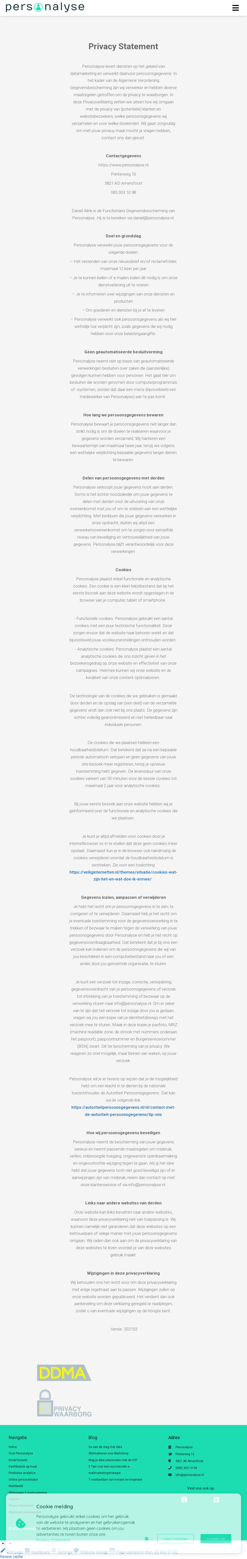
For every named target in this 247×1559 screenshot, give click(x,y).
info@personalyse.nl (190, 1475)
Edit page (12, 1552)
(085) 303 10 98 (186, 1468)
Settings (62, 1552)
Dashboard (37, 1552)
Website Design (91, 1552)
